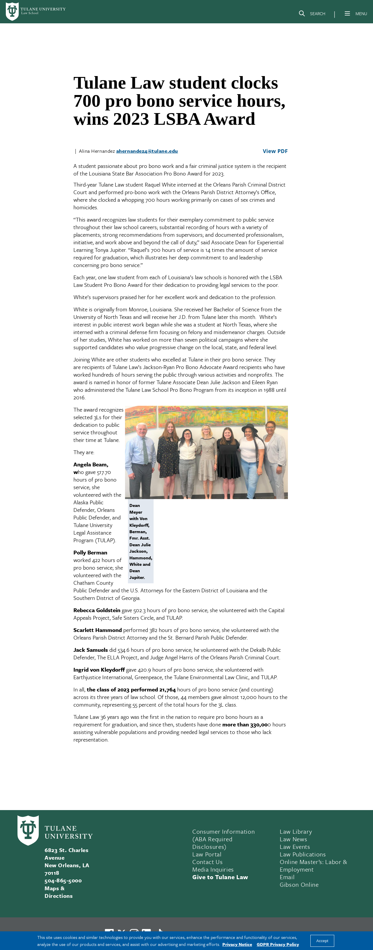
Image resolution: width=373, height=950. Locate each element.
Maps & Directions (59, 892)
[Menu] (347, 13)
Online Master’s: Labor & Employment (313, 865)
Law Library (296, 831)
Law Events (295, 846)
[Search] (311, 14)
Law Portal (207, 854)
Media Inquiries (213, 869)
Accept (322, 941)
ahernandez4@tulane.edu (147, 150)
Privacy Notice (237, 944)
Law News (293, 839)
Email (287, 876)
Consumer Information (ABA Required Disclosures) (223, 839)
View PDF (275, 150)
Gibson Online (299, 884)
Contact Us (207, 861)
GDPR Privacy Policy (278, 944)
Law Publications (303, 854)
